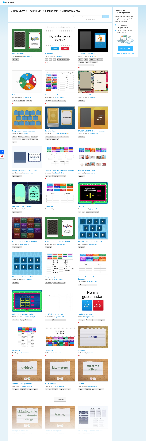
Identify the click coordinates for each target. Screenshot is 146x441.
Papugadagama (62, 133)
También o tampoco (85, 314)
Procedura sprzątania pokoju (56, 95)
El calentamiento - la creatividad (24, 241)
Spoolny (90, 353)
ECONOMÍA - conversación (87, 54)
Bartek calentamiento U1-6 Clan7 (90, 241)
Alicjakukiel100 (59, 97)
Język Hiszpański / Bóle (86, 170)
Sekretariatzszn (59, 209)
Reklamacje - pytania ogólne (23, 314)
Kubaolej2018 (90, 173)
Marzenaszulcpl (92, 281)
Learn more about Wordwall (125, 53)
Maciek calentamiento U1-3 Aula (57, 241)
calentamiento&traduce (87, 95)
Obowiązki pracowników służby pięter (59, 170)
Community (18, 11)
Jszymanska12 (94, 209)
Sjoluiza (92, 56)
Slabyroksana (94, 133)
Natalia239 (58, 56)
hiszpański (16, 350)
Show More (60, 399)
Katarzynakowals (88, 317)
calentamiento (71, 11)
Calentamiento (18, 54)
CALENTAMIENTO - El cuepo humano (92, 131)
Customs (81, 383)
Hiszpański (51, 11)
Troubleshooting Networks (22, 383)
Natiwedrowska (26, 353)
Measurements (51, 383)
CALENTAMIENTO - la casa (22, 206)
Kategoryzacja (50, 277)
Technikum (34, 11)
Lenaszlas (60, 353)
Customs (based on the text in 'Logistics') (89, 278)
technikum (49, 54)
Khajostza (93, 97)
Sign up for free (125, 48)
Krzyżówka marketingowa (55, 314)
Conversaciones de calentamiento (25, 170)
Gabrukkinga (28, 56)
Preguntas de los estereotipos (23, 131)
